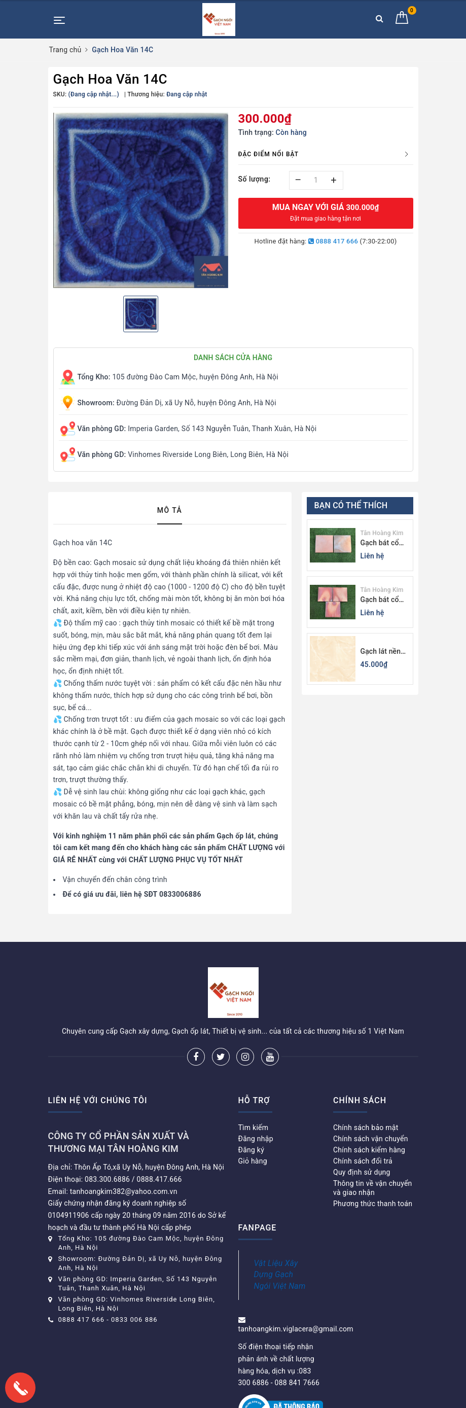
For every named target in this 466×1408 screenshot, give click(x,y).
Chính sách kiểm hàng (369, 1150)
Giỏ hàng (252, 1161)
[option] (140, 200)
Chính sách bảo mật (365, 1127)
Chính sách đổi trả (362, 1161)
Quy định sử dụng (361, 1172)
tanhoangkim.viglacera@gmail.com (295, 1329)
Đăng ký (251, 1150)
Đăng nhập (255, 1139)
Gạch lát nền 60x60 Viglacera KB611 (381, 652)
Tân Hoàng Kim (382, 533)
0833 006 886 (134, 1319)
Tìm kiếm (253, 1127)
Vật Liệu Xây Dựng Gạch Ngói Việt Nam (280, 1274)
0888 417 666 (333, 241)
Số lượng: (254, 179)
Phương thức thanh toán (372, 1204)
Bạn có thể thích (351, 505)
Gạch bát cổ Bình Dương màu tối (380, 543)
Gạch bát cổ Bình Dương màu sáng (380, 600)
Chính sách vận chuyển (370, 1139)
